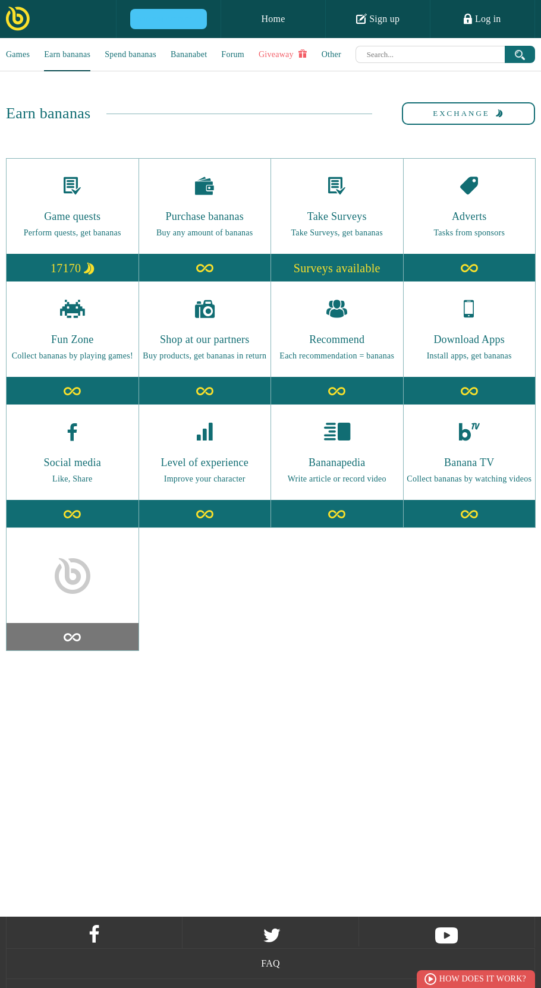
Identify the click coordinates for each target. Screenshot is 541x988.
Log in (482, 18)
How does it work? (482, 978)
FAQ (270, 963)
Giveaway (283, 54)
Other (331, 54)
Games (18, 54)
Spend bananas (130, 54)
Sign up (378, 18)
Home (273, 19)
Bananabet (189, 54)
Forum (232, 54)
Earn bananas (67, 54)
